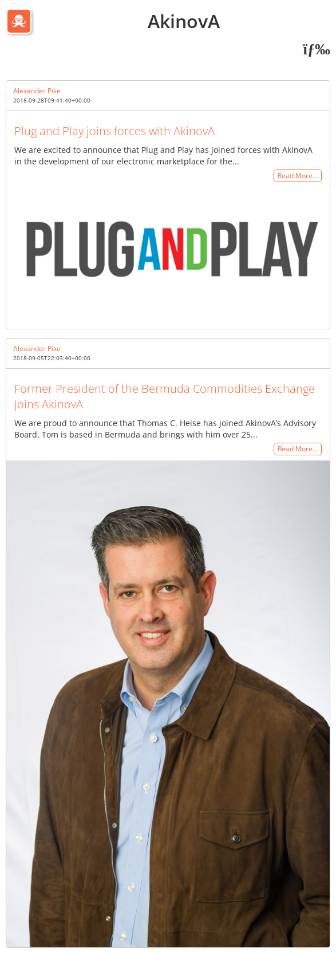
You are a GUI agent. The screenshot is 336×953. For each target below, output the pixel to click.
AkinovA (184, 21)
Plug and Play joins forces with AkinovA (114, 131)
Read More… (298, 176)
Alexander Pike (37, 91)
